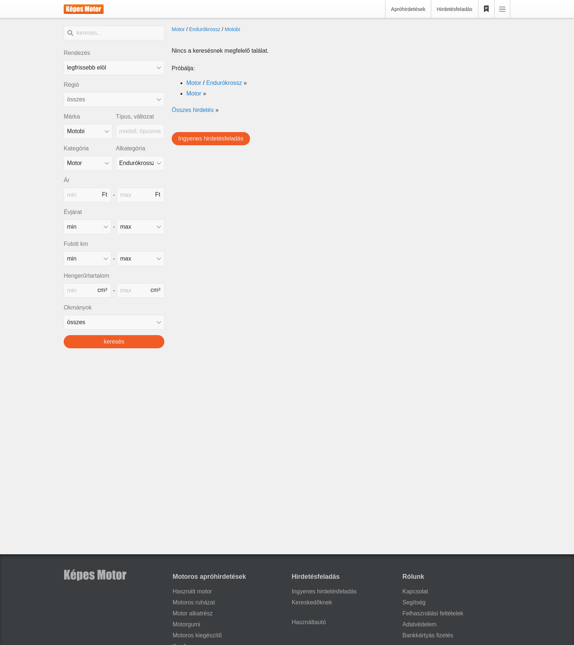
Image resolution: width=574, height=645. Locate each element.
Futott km (76, 244)
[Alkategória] (140, 163)
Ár (67, 180)
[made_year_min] (87, 227)
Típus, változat (135, 116)
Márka (72, 116)
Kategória (76, 148)
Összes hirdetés (193, 110)
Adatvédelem (419, 624)
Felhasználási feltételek (432, 613)
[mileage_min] (87, 258)
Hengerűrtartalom (86, 276)
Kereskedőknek (312, 602)
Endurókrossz (204, 29)
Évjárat (73, 212)
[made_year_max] (140, 227)
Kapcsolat (415, 591)
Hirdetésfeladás (454, 9)
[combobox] (114, 99)
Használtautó (309, 622)
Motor (178, 29)
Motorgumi (187, 624)
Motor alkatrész (193, 613)
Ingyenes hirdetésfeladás (210, 138)
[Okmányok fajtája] (114, 322)
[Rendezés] (114, 67)
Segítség (413, 602)
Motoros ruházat (194, 602)
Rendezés (77, 53)
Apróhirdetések (408, 9)
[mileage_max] (140, 258)
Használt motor (192, 591)
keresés (114, 341)
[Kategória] (88, 163)
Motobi (232, 29)
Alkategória (130, 148)
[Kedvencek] (486, 9)
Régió (71, 85)
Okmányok (78, 307)
